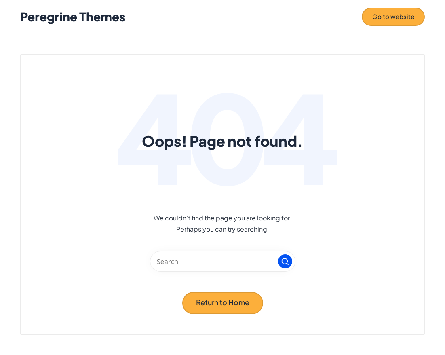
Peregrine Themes (72, 16)
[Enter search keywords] (222, 261)
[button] (393, 16)
